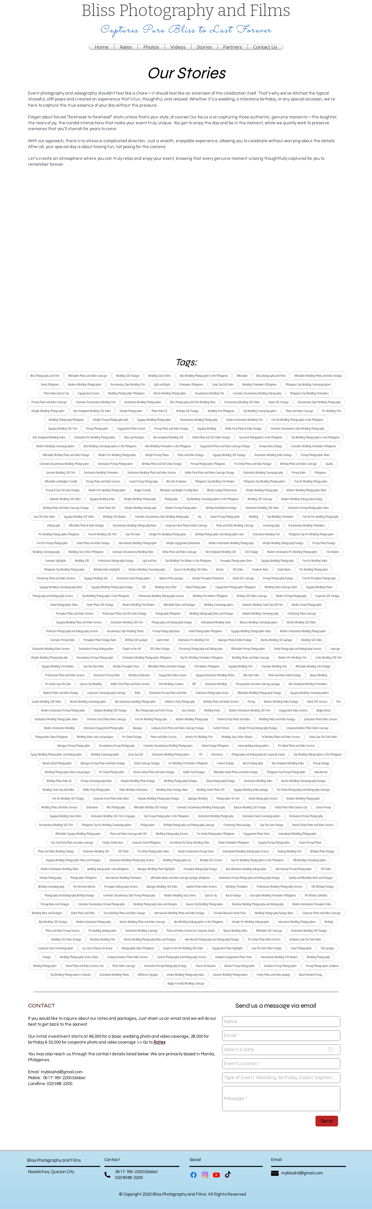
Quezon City (211, 895)
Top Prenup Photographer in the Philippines (166, 816)
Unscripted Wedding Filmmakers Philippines (273, 895)
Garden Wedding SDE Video (46, 701)
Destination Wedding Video (258, 780)
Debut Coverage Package (147, 763)
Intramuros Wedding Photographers (297, 921)
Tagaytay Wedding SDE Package (229, 454)
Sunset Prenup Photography (143, 481)
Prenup (251, 701)
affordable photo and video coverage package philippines (180, 877)
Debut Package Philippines (215, 745)
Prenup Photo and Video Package (171, 428)
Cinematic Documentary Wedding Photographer (64, 463)
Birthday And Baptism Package (221, 507)
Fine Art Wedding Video (314, 560)
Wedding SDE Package (127, 375)
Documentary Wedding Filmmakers (306, 525)
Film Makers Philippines (206, 666)
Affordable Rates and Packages (179, 604)
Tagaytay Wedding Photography (277, 560)
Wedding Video (212, 710)
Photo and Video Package (191, 454)
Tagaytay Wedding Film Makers (57, 666)
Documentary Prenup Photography (117, 745)
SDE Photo (123, 851)
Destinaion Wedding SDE (96, 851)
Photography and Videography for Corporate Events (258, 754)
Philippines (320, 472)
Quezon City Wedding (91, 683)
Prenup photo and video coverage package (258, 683)
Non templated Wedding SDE (168, 437)
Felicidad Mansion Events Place (229, 913)
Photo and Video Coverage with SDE (128, 833)
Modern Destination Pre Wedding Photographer (292, 551)
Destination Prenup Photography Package (165, 965)
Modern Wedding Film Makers (138, 604)
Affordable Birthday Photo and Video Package (66, 454)
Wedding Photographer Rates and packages (67, 772)
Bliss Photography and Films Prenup (154, 710)
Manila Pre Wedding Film (199, 736)
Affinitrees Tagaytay (148, 974)
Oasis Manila (188, 710)
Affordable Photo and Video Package (167, 666)
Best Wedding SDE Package (53, 921)
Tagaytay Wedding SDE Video (79, 516)
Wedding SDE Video (311, 639)
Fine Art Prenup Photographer (52, 543)
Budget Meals (323, 710)
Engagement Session (88, 393)
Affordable (242, 375)
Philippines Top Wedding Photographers (264, 481)
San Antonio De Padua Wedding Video (189, 842)
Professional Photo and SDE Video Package (124, 613)
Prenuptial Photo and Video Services (74, 613)
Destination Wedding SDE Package (309, 930)
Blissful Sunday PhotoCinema (222, 490)
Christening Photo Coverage (301, 613)
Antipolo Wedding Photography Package (158, 798)
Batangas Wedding (198, 798)
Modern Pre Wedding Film (292, 657)
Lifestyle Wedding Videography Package (282, 543)
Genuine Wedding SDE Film (60, 472)
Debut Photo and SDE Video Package (211, 437)
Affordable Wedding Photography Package (259, 692)
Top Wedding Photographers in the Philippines (315, 437)
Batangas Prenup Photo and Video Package (103, 763)
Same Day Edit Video (223, 384)
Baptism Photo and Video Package (60, 692)
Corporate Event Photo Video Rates (111, 798)
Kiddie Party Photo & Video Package (243, 428)
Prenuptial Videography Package (200, 868)
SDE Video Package (160, 648)
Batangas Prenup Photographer (73, 745)
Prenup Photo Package (323, 543)
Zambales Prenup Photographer (280, 965)
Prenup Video (299, 472)
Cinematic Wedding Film (274, 666)
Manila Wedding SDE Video (301, 622)
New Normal (321, 772)
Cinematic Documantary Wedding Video (133, 551)
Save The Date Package (271, 824)
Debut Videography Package (220, 780)
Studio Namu (284, 569)
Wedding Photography (318, 957)
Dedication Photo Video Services (320, 719)
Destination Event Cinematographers (261, 816)
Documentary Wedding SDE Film (56, 824)
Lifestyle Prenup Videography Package (257, 728)
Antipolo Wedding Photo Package (138, 780)
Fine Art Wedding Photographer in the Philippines (297, 419)
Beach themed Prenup (310, 974)
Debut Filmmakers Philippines (233, 842)
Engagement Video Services (293, 710)
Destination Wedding (216, 683)
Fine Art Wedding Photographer (311, 481)
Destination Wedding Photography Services (131, 860)
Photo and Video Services (164, 736)
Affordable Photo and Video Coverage (87, 375)
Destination (92, 807)
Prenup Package (321, 763)
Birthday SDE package (136, 639)
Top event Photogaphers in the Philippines (261, 437)
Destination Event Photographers (134, 578)
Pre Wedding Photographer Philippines (59, 534)
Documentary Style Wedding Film (127, 384)
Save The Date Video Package (266, 948)
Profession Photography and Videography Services (72, 631)
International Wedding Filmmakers (123, 877)
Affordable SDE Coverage (269, 930)
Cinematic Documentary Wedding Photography (201, 807)
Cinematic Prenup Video (62, 639)
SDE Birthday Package (322, 886)
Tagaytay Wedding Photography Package (112, 587)
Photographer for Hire (228, 798)
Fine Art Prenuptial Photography (318, 578)
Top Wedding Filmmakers (280, 516)
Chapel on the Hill (131, 648)
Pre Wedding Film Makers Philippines (188, 763)
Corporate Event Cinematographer (55, 948)
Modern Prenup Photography (291, 595)
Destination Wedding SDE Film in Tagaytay (113, 816)
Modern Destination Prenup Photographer (63, 710)
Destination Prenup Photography (306, 816)
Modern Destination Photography (93, 921)
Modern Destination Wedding (59, 728)
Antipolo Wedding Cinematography (260, 613)
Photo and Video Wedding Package (56, 851)
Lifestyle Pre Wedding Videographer (250, 921)
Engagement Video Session (173, 675)
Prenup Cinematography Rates (96, 780)
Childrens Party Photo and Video (233, 719)
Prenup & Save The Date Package (63, 490)
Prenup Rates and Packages (55, 904)
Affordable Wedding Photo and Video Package (318, 375)
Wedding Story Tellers (159, 375)
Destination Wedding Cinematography (263, 472)
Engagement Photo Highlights (227, 948)
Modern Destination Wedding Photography (231, 543)
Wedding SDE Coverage (260, 499)
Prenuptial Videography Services (121, 886)
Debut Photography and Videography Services (297, 648)
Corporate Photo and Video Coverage (321, 913)
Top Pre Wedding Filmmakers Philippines (201, 657)
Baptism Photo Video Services (201, 886)
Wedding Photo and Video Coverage (250, 657)
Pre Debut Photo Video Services (264, 939)
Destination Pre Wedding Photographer (94, 437)
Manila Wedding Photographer (170, 393)
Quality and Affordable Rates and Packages (311, 877)
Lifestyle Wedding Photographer (48, 410)
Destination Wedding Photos (114, 974)
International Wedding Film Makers (279, 957)
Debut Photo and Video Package (93, 543)
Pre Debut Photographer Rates (153, 851)
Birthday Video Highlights (107, 569)
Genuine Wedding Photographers (230, 974)
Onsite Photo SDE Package (100, 604)
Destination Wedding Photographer (142, 402)
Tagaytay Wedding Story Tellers (66, 816)
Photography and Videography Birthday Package (69, 895)
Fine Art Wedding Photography (151, 719)
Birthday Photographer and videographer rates (219, 534)
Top (199, 516)
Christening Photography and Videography (200, 648)
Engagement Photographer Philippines (236, 587)
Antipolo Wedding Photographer (303, 798)
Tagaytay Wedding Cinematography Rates (61, 587)
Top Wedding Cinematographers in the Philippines (212, 499)
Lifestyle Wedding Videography (140, 507)
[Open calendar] (330, 1049)
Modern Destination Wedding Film (244, 419)
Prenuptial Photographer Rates (236, 560)
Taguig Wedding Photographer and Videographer (56, 754)
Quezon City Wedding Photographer (204, 904)
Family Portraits (221, 728)
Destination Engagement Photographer (104, 728)
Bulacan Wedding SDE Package (250, 807)
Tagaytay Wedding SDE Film (62, 428)
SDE (144, 587)
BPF (194, 683)
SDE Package (251, 551)
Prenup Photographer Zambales (322, 965)
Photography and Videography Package (172, 622)
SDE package (327, 948)
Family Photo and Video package (273, 974)
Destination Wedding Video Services (51, 648)
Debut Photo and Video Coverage (179, 551)
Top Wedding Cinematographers (260, 410)
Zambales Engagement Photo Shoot (233, 957)
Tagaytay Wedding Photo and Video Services (79, 622)
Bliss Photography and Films (44, 375)
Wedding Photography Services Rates (79, 957)
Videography (53, 525)
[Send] (326, 1121)
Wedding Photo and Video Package (277, 719)
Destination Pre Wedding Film (193, 639)
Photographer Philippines (83, 877)
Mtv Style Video (251, 675)
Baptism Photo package (171, 578)
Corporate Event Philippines (146, 842)
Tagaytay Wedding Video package (251, 789)
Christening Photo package (237, 824)
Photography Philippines (168, 613)
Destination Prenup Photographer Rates (308, 507)
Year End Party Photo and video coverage (72, 842)
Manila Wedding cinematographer (88, 701)
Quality (329, 463)
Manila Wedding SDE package (276, 639)
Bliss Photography (116, 807)
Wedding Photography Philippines (66, 419)
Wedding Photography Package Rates (274, 913)
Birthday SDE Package (187, 410)
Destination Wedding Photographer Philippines (146, 657)
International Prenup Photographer (293, 868)
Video (137, 692)
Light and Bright (162, 384)
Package (46, 957)
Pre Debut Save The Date (58, 683)
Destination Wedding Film (266, 534)
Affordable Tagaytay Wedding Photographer (78, 833)
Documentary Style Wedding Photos (125, 631)
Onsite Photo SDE (107, 507)
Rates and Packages (134, 437)
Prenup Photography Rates (166, 631)
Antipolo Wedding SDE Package (110, 710)
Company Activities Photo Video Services (127, 957)
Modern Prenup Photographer (181, 507)
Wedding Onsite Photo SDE (211, 789)
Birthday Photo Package (322, 851)
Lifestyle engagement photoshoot (183, 543)
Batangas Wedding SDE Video (162, 886)
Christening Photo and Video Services (56, 578)
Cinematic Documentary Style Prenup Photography (129, 895)
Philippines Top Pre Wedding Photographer (311, 534)
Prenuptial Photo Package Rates (100, 639)
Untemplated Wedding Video (216, 622)
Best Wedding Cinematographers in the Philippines (110, 446)
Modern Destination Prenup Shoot (196, 851)
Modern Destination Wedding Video (59, 868)
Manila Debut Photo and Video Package (153, 772)
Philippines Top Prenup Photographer (286, 772)
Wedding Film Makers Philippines (210, 595)
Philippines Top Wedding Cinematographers (308, 384)
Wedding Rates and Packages (47, 913)
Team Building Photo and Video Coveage (124, 913)
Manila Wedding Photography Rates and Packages (150, 939)
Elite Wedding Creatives (171, 683)
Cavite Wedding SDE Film (328, 657)
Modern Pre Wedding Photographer (117, 454)
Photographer (147, 824)
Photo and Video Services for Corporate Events (191, 930)
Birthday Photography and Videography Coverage (189, 824)
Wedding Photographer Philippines (126, 393)
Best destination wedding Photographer (135, 701)
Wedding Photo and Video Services (59, 807)
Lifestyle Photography (50, 877)
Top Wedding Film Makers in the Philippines (188, 560)
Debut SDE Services (317, 701)
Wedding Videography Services (172, 833)
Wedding (253, 516)
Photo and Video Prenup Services (62, 930)
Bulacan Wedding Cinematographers (259, 622)
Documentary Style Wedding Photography (319, 402)
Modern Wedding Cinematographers (55, 446)
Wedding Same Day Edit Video (58, 789)
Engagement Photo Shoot (256, 833)
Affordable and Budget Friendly (61, 481)
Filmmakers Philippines (191, 384)
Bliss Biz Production (176, 481)
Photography (171, 499)
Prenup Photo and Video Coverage (49, 402)
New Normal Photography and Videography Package (212, 939)
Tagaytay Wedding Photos (319, 587)
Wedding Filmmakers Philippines (259, 384)
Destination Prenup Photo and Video (168, 692)
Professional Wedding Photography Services (279, 886)
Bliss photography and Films (270, 375)
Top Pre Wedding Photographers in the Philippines (257, 860)
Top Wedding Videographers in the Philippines (318, 754)
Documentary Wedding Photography (199, 419)
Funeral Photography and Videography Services (181, 957)
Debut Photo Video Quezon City (291, 807)
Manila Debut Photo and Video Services (312, 824)
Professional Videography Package (116, 560)
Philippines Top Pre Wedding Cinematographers (107, 824)
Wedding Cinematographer (105, 754)
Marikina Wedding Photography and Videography (257, 904)
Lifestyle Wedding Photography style (49, 657)
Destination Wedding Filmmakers (101, 472)
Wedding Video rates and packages (95, 736)
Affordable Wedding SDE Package (313, 666)
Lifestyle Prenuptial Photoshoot (208, 578)
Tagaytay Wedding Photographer (154, 419)
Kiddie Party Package (194, 772)
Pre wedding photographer (103, 930)
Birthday (329, 921)
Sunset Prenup (323, 807)
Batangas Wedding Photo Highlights (156, 868)
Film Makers (332, 551)
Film (338, 701)
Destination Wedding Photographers (171, 754)
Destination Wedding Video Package (273, 454)
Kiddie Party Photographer (96, 789)
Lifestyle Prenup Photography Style (110, 419)
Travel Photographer (301, 948)
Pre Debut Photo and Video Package (252, 463)
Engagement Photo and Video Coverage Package (225, 446)
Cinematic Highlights (55, 560)
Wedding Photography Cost (177, 860)
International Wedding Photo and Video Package (179, 913)
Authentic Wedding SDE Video (65, 499)
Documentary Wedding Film (209, 393)
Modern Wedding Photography (192, 719)
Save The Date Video (44, 516)
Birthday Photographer (45, 965)
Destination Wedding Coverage (141, 930)
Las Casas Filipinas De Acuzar (97, 948)
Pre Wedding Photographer (313, 569)
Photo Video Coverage (123, 965)
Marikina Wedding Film (102, 939)
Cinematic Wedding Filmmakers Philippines (313, 446)
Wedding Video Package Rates (172, 789)
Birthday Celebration (139, 675)
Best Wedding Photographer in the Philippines (204, 375)
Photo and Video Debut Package (284, 675)
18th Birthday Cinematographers (309, 860)
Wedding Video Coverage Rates (281, 587)
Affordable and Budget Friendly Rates (179, 490)
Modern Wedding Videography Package (302, 499)
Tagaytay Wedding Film (240, 666)
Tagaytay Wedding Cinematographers (309, 692)
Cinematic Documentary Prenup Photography (101, 904)
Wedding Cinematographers (219, 604)
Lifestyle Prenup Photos (157, 454)
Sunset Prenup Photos (310, 842)
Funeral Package (225, 763)
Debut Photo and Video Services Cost (85, 965)
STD (200, 754)
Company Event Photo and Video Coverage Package (177, 728)
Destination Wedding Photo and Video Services (151, 472)
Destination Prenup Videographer (96, 648)
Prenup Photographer (97, 428)
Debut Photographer (196, 587)
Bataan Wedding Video (235, 930)
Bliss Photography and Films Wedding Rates (193, 402)
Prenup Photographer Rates (315, 454)
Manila (220, 569)
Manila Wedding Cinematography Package (303, 780)
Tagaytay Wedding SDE (96, 578)
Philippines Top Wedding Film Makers (215, 481)
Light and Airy (149, 560)
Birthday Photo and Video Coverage (298, 463)
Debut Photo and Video (83, 913)
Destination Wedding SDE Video (262, 507)
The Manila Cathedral (316, 895)
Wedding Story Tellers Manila (236, 736)
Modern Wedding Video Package (281, 701)
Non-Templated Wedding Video (49, 437)
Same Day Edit (135, 754)
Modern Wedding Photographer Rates (306, 490)
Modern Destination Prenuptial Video (311, 904)
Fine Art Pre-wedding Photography (320, 516)
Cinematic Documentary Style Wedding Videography (162, 516)
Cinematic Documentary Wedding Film (96, 402)
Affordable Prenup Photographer (248, 648)
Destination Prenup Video (106, 675)
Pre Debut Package (132, 736)
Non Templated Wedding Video (288, 763)
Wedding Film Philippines (221, 410)
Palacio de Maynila (206, 965)
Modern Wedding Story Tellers (180, 895)
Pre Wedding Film (331, 410)
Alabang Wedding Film (289, 851)
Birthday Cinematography (51, 886)
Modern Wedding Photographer (85, 384)
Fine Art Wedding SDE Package (68, 798)
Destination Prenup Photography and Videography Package (249, 877)
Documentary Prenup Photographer (95, 657)
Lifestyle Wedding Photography (262, 490)
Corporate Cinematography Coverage (106, 692)
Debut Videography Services (263, 798)
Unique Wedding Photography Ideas (185, 974)
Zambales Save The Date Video (305, 939)
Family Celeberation (112, 842)
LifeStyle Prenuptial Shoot (126, 666)
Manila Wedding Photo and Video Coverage (142, 921)
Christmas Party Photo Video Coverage (106, 719)
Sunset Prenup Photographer (225, 516)
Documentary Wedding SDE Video (242, 402)
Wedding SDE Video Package (66, 939)
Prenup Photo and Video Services (103, 481)
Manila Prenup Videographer (239, 965)
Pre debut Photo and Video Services (296, 745)
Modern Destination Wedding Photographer (303, 631)
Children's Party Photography (180, 701)
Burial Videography (253, 763)
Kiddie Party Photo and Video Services (130, 683)
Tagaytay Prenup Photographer (274, 842)
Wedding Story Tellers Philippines (86, 551)
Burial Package (233, 895)
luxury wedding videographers (253, 745)
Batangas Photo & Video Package (235, 639)
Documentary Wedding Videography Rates (134, 525)
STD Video (326, 868)
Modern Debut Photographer (307, 604)
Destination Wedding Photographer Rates (56, 719)
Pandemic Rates (260, 569)
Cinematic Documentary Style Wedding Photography (297, 428)
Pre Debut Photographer (111, 772)
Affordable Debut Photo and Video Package (236, 772)
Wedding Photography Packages (180, 780)
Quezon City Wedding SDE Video (190, 569)
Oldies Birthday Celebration (133, 789)
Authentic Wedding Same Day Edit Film (262, 604)
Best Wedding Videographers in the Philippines (198, 921)
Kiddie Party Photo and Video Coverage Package (210, 472)
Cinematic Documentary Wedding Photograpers (168, 745)
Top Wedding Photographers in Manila (70, 974)
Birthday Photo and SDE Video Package (162, 463)
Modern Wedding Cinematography (147, 569)
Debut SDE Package (278, 402)
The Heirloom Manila (84, 886)
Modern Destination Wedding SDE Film (249, 710)
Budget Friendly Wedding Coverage (186, 983)
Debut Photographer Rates (64, 604)
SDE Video (238, 569)
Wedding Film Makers (114, 516)
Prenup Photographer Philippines (208, 463)
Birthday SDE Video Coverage (252, 595)
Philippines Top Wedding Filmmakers (309, 393)
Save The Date (132, 534)
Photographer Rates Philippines (51, 736)
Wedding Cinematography (46, 551)
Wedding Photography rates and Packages (155, 904)
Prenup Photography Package (278, 578)
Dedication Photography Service (212, 692)
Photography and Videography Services (53, 595)
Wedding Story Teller (166, 587)
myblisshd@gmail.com (62, 1072)
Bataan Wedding (318, 675)
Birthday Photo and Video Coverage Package (66, 507)
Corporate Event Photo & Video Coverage (186, 525)
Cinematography (271, 525)
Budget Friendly (143, 490)
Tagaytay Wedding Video (102, 499)
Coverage (335, 648)
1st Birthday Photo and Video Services (280, 736)
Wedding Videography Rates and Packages (211, 613)
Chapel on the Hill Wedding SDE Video (183, 948)
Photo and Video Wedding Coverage (235, 525)
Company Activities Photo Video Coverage (307, 728)
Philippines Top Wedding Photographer (64, 569)
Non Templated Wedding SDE (220, 551)
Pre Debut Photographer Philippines (216, 833)
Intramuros (217, 754)
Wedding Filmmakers (237, 886)
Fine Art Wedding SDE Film (102, 534)
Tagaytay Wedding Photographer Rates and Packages (73, 860)
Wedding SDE (82, 560)
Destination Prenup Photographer (115, 463)
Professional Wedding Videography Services (161, 595)
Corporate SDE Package (327, 595)
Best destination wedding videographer (246, 868)
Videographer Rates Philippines (137, 948)
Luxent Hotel (162, 639)
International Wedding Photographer (138, 543)
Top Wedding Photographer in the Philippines (105, 595)
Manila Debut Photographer (57, 763)
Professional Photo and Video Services (65, 675)
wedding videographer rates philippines (108, 868)
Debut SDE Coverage (243, 578)
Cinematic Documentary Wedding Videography (257, 393)
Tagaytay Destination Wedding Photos (215, 675)
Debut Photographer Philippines (205, 631)
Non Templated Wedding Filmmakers (308, 683)
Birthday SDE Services (211, 860)
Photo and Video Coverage (299, 410)
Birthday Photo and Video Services (221, 701)
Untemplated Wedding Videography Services (245, 851)
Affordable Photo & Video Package (86, 525)
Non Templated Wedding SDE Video (92, 410)
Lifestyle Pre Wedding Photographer (167, 534)
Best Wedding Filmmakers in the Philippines (168, 446)
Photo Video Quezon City (56, 393)
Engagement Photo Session (131, 428)
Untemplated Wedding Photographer (297, 833)
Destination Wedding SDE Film (127, 622)
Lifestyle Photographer (131, 410)
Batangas (137, 728)
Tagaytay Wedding (206, 428)
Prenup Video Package (270, 446)
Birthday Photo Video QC (59, 780)
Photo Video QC (160, 410)
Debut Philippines (50, 384)
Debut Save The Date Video (323, 736)
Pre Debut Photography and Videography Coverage (303, 789)
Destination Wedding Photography (216, 816)
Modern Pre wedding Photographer (107, 490)
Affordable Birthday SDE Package (151, 807)
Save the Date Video (93, 666)
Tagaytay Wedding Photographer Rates (251, 631)
